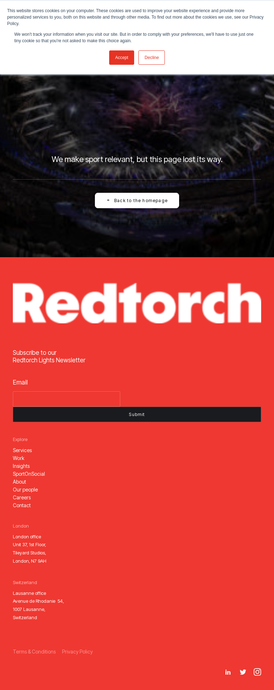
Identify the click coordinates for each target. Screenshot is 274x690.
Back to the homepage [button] (137, 200)
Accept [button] (121, 57)
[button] (22, 450)
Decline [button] (151, 57)
